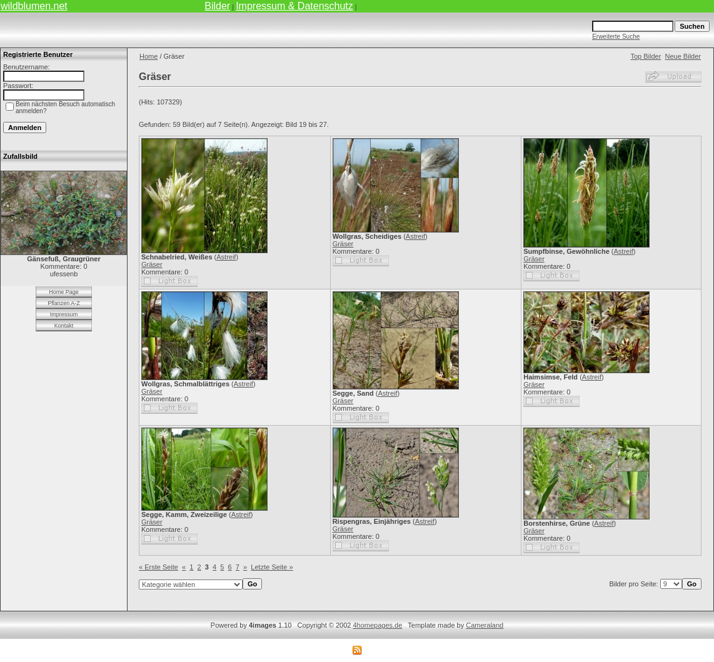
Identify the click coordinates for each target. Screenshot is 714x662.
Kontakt (64, 326)
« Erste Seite (158, 567)
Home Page (64, 292)
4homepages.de (377, 625)
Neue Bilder (683, 56)
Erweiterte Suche (616, 36)
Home (148, 56)
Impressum (64, 314)
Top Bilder (645, 56)
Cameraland (484, 625)
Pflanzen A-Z (64, 303)
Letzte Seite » (272, 567)
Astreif (226, 257)
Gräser (152, 264)
